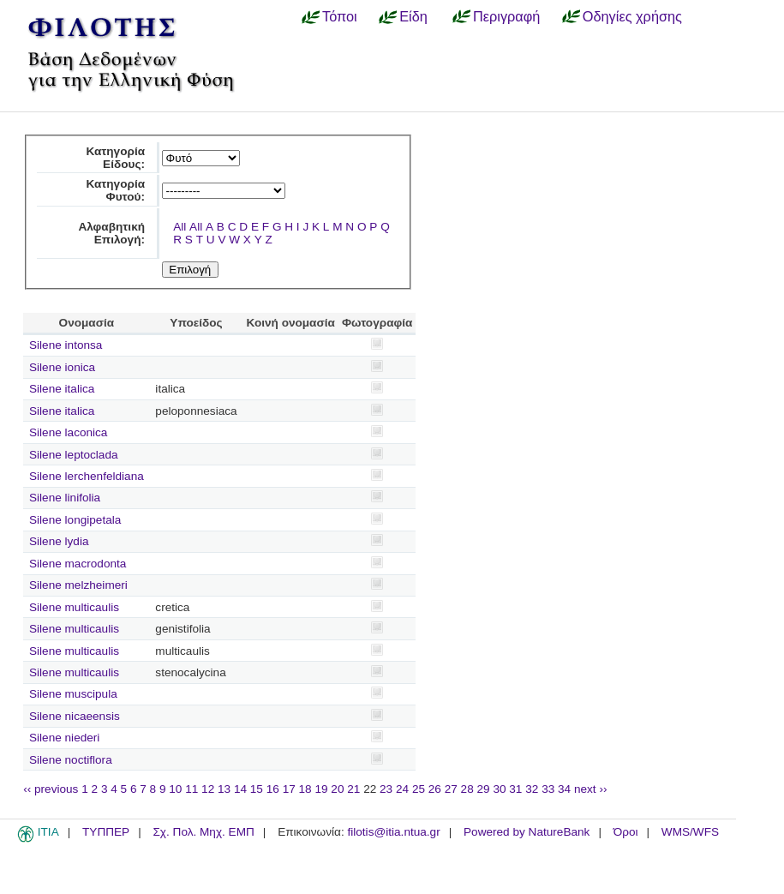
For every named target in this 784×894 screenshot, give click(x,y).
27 (451, 789)
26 (434, 789)
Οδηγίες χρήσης (632, 16)
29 (483, 789)
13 (224, 789)
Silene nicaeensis (74, 716)
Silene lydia (59, 541)
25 (418, 789)
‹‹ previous (50, 789)
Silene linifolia (64, 497)
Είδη (413, 16)
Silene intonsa (65, 345)
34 (564, 789)
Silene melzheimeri (78, 585)
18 (305, 789)
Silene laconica (68, 432)
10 (175, 789)
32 (531, 789)
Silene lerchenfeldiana (86, 476)
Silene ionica (62, 367)
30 (499, 789)
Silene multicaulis (74, 607)
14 (240, 789)
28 (467, 789)
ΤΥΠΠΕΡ (105, 831)
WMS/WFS (690, 831)
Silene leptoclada (73, 454)
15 (256, 789)
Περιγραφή (506, 16)
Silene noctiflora (70, 759)
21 (353, 789)
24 (402, 789)
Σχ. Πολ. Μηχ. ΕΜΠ (203, 831)
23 (386, 789)
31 (515, 789)
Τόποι (339, 16)
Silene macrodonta (77, 563)
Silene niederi (64, 737)
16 (272, 789)
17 (289, 789)
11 (191, 789)
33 (548, 789)
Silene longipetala (75, 519)
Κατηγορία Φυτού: (115, 190)
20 (337, 789)
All (179, 226)
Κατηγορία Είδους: (115, 158)
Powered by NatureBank (526, 831)
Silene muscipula (73, 693)
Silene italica (61, 388)
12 (207, 789)
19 (320, 789)
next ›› (590, 789)
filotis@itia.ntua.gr (393, 831)
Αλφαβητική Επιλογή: (111, 233)
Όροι (625, 831)
